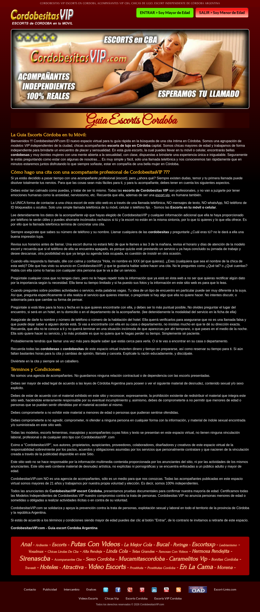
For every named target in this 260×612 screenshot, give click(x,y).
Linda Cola (117, 551)
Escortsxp (203, 544)
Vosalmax (35, 551)
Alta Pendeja (92, 551)
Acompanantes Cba (67, 559)
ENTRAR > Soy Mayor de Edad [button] (165, 12)
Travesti (30, 568)
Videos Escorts (88, 598)
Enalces (91, 589)
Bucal (162, 544)
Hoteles (49, 567)
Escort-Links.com (225, 589)
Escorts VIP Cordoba (168, 598)
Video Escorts (106, 567)
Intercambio (71, 589)
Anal (25, 544)
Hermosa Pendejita (210, 551)
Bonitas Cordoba (224, 559)
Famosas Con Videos (173, 552)
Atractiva (72, 567)
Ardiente (41, 545)
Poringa (180, 545)
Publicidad (50, 589)
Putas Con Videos (95, 544)
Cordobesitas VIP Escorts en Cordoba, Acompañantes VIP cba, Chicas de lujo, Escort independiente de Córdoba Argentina (130, 3)
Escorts (59, 545)
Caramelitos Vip (188, 558)
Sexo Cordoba (100, 559)
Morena (225, 567)
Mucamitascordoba (141, 558)
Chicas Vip (112, 598)
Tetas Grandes (143, 551)
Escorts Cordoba (136, 598)
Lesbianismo (228, 545)
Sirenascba (34, 558)
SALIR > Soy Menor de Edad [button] (222, 12)
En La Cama (196, 567)
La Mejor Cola (138, 545)
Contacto (30, 589)
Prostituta (136, 568)
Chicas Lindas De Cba (62, 552)
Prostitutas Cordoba (161, 568)
